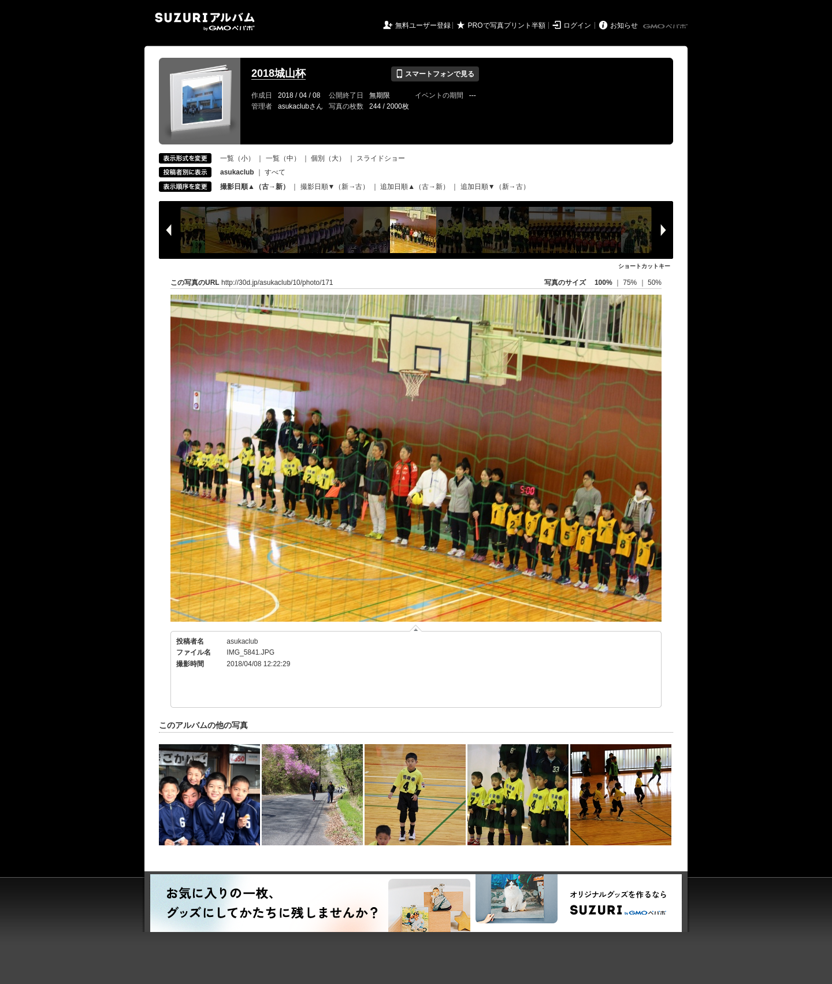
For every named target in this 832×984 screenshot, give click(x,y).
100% (603, 283)
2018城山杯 (278, 73)
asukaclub (242, 641)
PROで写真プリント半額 (506, 25)
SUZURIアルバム (204, 21)
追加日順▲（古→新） (415, 187)
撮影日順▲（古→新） (254, 187)
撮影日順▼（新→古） (335, 187)
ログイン (577, 25)
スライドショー (380, 158)
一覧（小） (237, 158)
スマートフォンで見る (435, 73)
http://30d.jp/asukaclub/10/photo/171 (277, 283)
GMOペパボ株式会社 (666, 26)
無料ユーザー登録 (423, 25)
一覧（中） (283, 158)
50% (655, 283)
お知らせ (624, 25)
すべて (275, 172)
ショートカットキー (644, 266)
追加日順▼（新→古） (495, 187)
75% (630, 283)
